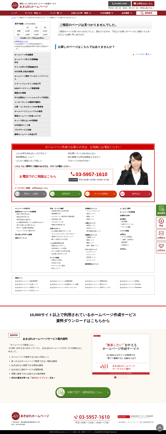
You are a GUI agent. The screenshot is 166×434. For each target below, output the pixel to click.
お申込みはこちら (21, 41)
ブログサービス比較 (22, 130)
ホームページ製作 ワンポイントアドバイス (31, 77)
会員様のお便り (125, 215)
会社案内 (122, 422)
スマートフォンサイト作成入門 (27, 84)
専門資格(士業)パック (94, 231)
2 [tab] (119, 377)
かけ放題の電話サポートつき (61, 231)
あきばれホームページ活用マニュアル (97, 287)
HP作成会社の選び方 (24, 219)
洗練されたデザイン (58, 245)
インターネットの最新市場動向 (27, 102)
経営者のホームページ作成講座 (25, 212)
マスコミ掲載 (125, 227)
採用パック (90, 219)
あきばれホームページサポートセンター (63, 287)
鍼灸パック (90, 243)
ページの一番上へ (144, 54)
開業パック (90, 216)
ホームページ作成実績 (127, 212)
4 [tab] (126, 377)
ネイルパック (91, 260)
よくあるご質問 (125, 208)
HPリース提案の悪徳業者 (25, 228)
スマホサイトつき (58, 222)
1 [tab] (115, 377)
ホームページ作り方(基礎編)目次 (26, 60)
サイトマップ (132, 422)
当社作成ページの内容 (59, 248)
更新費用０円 (56, 214)
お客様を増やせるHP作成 (60, 211)
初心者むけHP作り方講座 (23, 234)
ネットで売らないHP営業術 (26, 120)
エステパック (91, 252)
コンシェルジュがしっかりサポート (63, 234)
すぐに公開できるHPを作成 (61, 251)
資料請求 (124, 242)
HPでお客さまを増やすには (26, 225)
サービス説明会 (126, 237)
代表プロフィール (127, 224)
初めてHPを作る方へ (24, 214)
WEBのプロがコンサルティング (62, 236)
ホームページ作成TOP (22, 208)
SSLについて (56, 268)
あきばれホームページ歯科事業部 (26, 281)
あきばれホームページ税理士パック (27, 287)
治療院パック (91, 237)
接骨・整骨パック (93, 245)
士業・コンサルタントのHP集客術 (28, 107)
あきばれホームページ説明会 (129, 281)
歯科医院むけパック (92, 264)
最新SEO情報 (20, 93)
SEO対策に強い (57, 219)
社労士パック (91, 228)
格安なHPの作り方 (23, 217)
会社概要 (124, 221)
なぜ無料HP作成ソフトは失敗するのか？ (30, 222)
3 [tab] (123, 377)
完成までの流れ (57, 260)
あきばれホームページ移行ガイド (96, 284)
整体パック (90, 240)
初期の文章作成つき (58, 225)
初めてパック (91, 214)
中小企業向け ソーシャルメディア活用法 (31, 97)
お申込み (123, 249)
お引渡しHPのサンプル (59, 254)
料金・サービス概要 (57, 208)
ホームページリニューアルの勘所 (28, 111)
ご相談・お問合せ (127, 239)
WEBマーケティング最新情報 (26, 88)
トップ (14, 13)
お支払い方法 (56, 263)
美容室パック (91, 257)
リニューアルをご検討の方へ (26, 231)
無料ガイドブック (21, 238)
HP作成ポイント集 (22, 125)
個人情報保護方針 (147, 422)
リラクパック (91, 254)
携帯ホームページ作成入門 (25, 134)
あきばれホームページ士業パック (26, 284)
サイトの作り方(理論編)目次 (26, 67)
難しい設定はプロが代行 (60, 239)
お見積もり (125, 245)
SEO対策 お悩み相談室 (24, 71)
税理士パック (91, 225)
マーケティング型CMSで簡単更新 (63, 216)
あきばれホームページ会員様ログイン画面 (64, 284)
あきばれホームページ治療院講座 (61, 281)
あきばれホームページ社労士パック (27, 290)
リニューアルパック (93, 211)
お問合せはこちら (143, 4)
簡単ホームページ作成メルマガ (27, 116)
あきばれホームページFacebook (130, 287)
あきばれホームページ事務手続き (96, 281)
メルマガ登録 (124, 231)
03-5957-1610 (119, 3)
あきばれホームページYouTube (130, 284)
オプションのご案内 (58, 266)
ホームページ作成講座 (23, 55)
